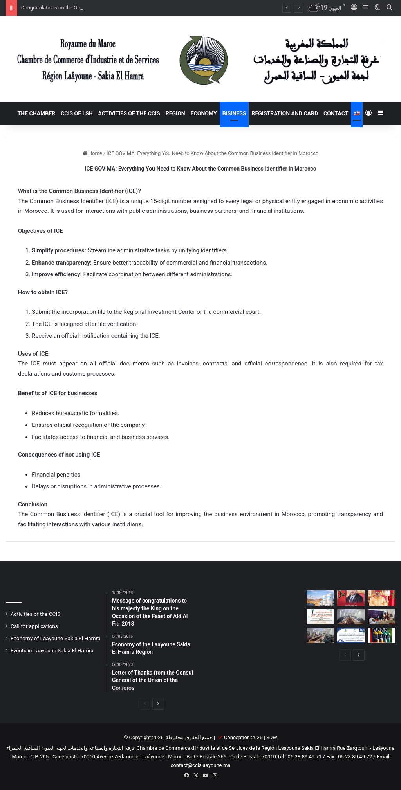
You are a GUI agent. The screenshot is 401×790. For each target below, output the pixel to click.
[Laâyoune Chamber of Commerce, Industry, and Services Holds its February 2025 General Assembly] (351, 616)
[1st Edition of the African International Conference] (320, 616)
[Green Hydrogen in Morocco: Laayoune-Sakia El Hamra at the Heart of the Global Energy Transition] (320, 598)
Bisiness (234, 113)
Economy (204, 113)
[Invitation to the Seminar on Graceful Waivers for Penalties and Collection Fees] (351, 635)
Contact (335, 113)
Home (92, 153)
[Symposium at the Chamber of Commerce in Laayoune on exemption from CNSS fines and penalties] (320, 635)
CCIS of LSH (76, 113)
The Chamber (37, 113)
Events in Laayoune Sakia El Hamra (52, 650)
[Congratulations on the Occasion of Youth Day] (351, 598)
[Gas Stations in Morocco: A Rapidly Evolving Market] (381, 635)
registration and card (284, 113)
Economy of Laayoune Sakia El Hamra (55, 638)
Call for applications (34, 626)
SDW (271, 737)
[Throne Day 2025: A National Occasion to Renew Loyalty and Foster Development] (381, 598)
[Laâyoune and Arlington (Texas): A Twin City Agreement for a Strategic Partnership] (381, 616)
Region (175, 113)
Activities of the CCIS (129, 113)
